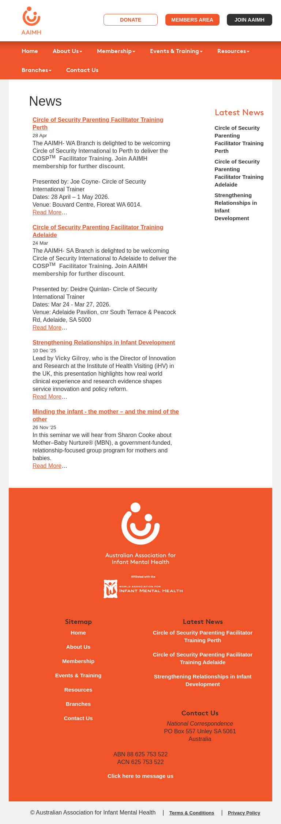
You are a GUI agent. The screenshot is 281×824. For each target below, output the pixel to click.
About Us (67, 50)
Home (30, 50)
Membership (116, 50)
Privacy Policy (244, 813)
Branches (37, 70)
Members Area (192, 20)
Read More (47, 212)
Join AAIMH (250, 20)
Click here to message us (140, 776)
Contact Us (82, 70)
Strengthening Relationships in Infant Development (104, 342)
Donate (130, 20)
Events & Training (176, 50)
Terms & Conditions (191, 813)
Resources (233, 50)
